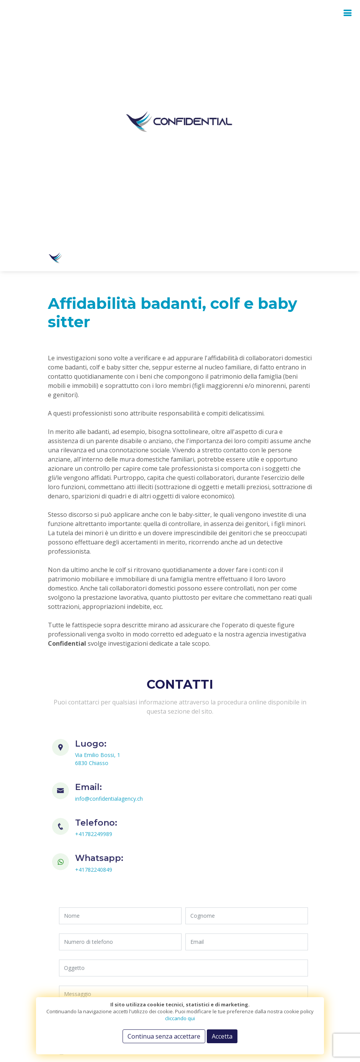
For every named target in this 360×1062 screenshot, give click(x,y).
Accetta (222, 1036)
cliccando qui (180, 1018)
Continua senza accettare (164, 1036)
